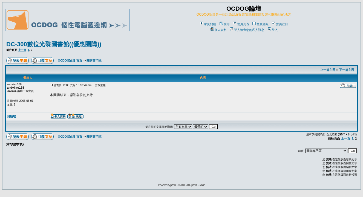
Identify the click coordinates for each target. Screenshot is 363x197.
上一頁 (22, 49)
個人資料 (219, 29)
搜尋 (225, 24)
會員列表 (241, 24)
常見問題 (208, 24)
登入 (273, 29)
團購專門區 (94, 60)
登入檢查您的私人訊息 (247, 29)
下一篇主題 (346, 69)
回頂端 (11, 116)
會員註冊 (280, 24)
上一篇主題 (327, 69)
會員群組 (260, 24)
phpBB (173, 185)
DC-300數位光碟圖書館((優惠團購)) (53, 44)
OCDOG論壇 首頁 (70, 60)
